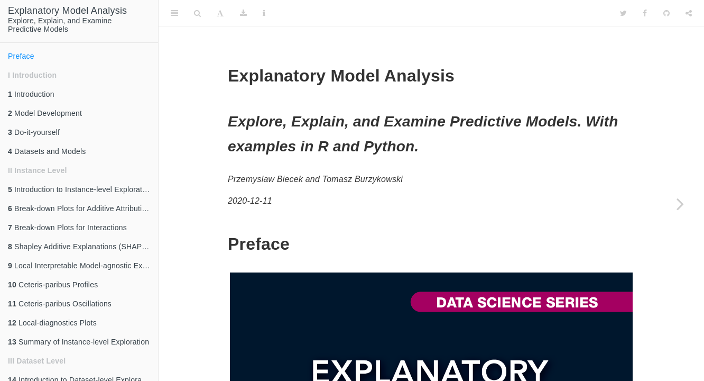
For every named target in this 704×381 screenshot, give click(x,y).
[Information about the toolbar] (264, 13)
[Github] (666, 13)
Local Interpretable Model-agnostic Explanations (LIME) (83, 265)
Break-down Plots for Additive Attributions (81, 208)
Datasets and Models (47, 151)
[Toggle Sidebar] (174, 13)
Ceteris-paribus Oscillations (60, 304)
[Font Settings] (220, 13)
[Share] (689, 13)
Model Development (45, 113)
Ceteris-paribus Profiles (53, 284)
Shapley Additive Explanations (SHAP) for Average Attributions (83, 246)
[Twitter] (623, 13)
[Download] (243, 13)
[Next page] (680, 203)
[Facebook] (645, 13)
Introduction (31, 94)
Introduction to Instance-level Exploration (80, 189)
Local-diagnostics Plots (52, 323)
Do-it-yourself (34, 132)
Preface (21, 56)
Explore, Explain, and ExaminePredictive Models (67, 19)
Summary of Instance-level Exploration (78, 342)
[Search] (197, 13)
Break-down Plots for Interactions (67, 227)
